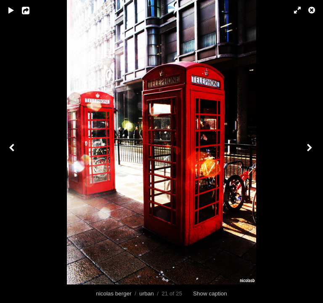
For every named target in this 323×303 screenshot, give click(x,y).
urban (146, 293)
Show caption (210, 293)
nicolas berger (113, 293)
